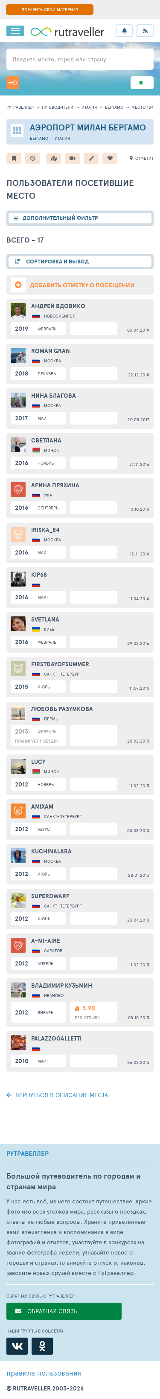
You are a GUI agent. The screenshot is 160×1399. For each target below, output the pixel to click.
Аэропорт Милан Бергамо (88, 127)
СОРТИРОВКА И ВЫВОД (57, 261)
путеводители (57, 107)
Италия (89, 107)
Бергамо (114, 107)
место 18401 (144, 107)
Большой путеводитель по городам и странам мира (73, 1181)
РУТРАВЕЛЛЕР (27, 1153)
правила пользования (43, 1373)
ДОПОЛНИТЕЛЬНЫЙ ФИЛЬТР (60, 218)
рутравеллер (20, 107)
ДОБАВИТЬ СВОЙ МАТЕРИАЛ (49, 9)
